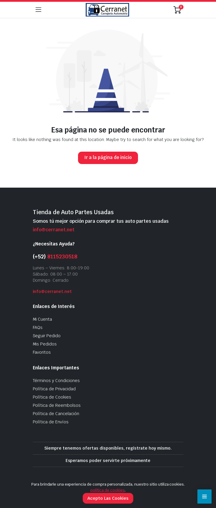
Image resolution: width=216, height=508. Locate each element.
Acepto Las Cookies (107, 498)
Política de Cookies (52, 397)
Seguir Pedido (47, 335)
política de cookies (107, 490)
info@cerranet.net (53, 230)
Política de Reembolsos (57, 405)
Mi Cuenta (42, 319)
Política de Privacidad (54, 388)
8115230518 (62, 256)
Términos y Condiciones (56, 380)
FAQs (38, 327)
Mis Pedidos (45, 344)
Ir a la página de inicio (107, 157)
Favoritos (42, 352)
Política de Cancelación (56, 413)
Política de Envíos (51, 422)
